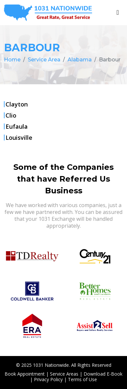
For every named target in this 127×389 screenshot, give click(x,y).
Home (12, 60)
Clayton (17, 104)
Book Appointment (25, 374)
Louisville (19, 137)
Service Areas (64, 374)
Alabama (80, 60)
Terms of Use (82, 379)
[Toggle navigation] (117, 12)
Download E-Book (103, 374)
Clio (11, 115)
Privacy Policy (48, 379)
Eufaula (17, 126)
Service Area (44, 60)
